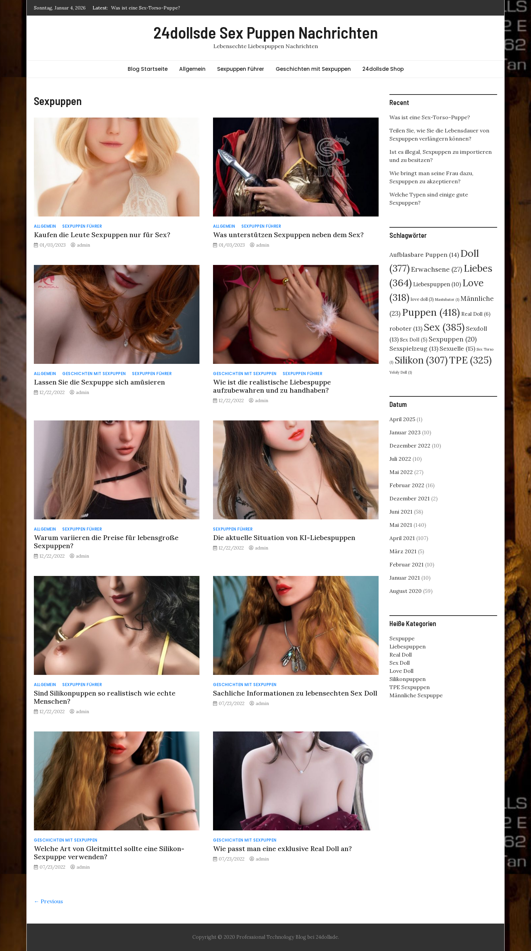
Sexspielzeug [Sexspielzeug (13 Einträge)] (413, 348)
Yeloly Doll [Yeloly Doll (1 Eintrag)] (400, 372)
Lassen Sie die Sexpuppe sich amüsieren (99, 382)
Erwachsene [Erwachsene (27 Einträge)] (436, 269)
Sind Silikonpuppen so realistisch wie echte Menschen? (104, 697)
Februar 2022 (406, 485)
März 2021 (403, 551)
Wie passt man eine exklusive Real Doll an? (282, 848)
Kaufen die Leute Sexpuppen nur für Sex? (102, 234)
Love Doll (401, 670)
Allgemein (192, 69)
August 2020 (405, 590)
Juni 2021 (400, 511)
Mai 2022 (401, 472)
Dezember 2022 (409, 445)
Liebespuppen (407, 646)
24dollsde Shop (383, 69)
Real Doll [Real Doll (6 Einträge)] (475, 314)
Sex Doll (399, 662)
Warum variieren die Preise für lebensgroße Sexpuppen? (106, 541)
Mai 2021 (400, 524)
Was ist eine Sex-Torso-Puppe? (145, 8)
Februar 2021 (406, 564)
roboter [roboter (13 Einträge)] (405, 328)
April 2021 (402, 538)
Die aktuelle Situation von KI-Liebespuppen (284, 537)
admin (83, 245)
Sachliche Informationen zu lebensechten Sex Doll (295, 693)
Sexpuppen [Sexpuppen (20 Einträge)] (453, 339)
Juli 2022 (400, 458)
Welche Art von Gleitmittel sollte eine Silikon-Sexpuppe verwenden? (109, 852)
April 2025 (402, 419)
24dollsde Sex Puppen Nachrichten (265, 32)
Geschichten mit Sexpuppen (313, 69)
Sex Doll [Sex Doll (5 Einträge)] (413, 339)
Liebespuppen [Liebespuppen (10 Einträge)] (437, 284)
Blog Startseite (148, 69)
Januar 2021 (404, 577)
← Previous (48, 901)
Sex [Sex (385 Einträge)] (444, 327)
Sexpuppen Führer (240, 69)
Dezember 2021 (409, 498)
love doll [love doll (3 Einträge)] (422, 299)
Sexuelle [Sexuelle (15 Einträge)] (457, 348)
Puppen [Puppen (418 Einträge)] (431, 312)
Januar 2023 (405, 432)
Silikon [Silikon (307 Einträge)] (421, 360)
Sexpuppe (402, 638)
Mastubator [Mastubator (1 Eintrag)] (447, 299)
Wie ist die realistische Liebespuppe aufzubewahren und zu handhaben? (272, 386)
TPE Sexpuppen (409, 687)
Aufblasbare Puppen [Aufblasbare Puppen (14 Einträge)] (424, 255)
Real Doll (400, 654)
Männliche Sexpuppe (416, 695)
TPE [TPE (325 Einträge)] (470, 360)
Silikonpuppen (407, 679)
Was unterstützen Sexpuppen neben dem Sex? (288, 234)
